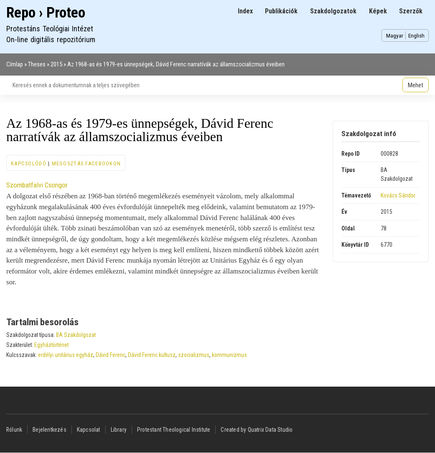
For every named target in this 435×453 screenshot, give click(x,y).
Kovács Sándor (398, 195)
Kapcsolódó (28, 163)
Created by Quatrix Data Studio (257, 429)
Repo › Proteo (45, 12)
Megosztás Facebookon (86, 163)
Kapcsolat (88, 429)
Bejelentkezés (49, 429)
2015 (56, 64)
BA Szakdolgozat (76, 335)
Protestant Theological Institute (173, 429)
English (416, 35)
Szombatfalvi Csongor (37, 185)
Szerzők (410, 11)
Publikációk (281, 11)
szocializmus (193, 355)
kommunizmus (229, 355)
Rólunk (14, 429)
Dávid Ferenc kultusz (152, 355)
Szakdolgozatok (333, 11)
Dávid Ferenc (110, 355)
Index (245, 11)
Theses (37, 64)
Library (119, 429)
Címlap (14, 64)
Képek (378, 11)
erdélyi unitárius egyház (65, 355)
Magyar (394, 35)
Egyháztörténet (51, 345)
